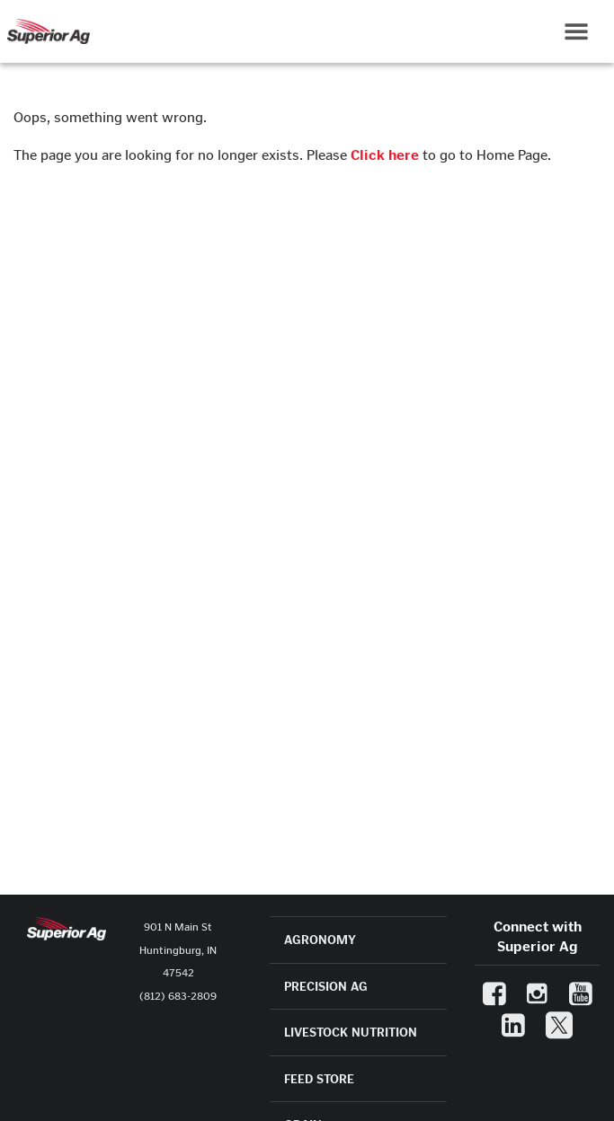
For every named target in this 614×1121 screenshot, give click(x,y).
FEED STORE (319, 1079)
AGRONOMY (320, 940)
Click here (385, 154)
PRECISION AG (326, 986)
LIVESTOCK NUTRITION (350, 1032)
